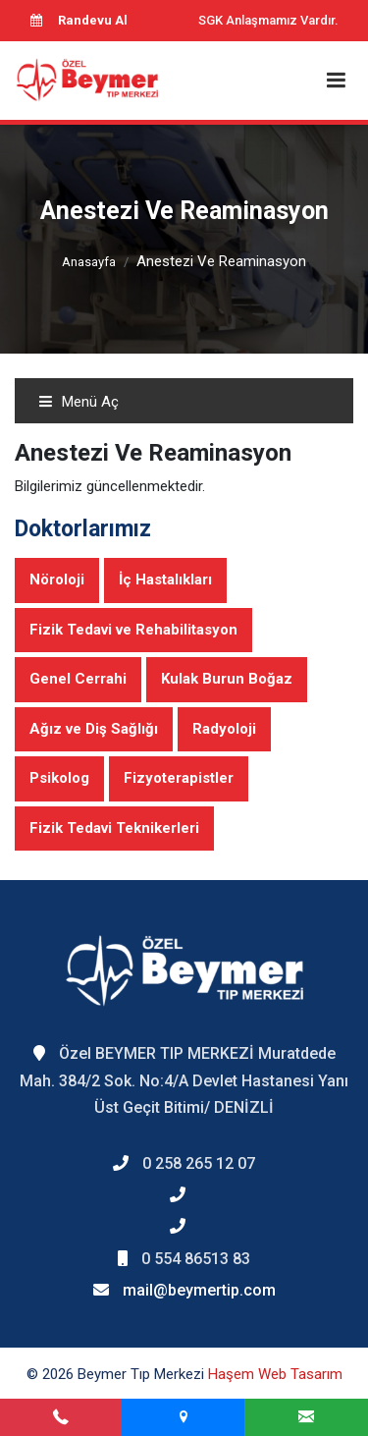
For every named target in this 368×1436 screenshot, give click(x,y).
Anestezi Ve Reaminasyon (221, 261)
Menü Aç (78, 402)
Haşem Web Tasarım (275, 1374)
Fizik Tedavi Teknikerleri (114, 828)
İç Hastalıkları (165, 579)
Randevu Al (78, 20)
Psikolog (59, 778)
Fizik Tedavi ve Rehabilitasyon (133, 629)
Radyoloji (224, 729)
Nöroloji (56, 579)
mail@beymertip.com (199, 1290)
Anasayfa (89, 261)
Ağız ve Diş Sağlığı (93, 729)
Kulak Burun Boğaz (226, 679)
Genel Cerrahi (78, 679)
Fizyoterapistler (179, 778)
